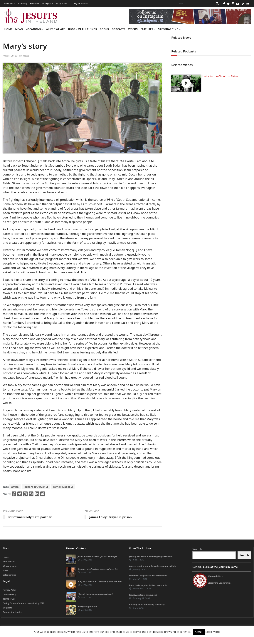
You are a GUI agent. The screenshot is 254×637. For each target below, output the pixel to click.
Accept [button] (199, 631)
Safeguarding (169, 29)
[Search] (195, 3)
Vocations (34, 29)
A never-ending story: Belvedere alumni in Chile (152, 566)
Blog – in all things (82, 29)
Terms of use (9, 598)
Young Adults (61, 3)
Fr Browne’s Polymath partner (30, 517)
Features (148, 29)
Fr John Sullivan (81, 3)
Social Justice (47, 3)
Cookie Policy (9, 594)
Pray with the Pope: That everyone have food (100, 581)
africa (15, 487)
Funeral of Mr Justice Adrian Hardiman (148, 575)
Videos (132, 29)
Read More (212, 631)
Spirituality (22, 3)
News (19, 29)
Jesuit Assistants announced (143, 594)
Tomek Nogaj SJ (63, 487)
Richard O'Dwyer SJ (35, 487)
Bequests (7, 607)
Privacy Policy (9, 589)
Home (8, 29)
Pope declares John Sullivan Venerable (148, 585)
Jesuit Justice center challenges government (151, 556)
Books (104, 29)
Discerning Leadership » (220, 582)
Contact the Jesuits (12, 612)
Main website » (215, 576)
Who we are (9, 561)
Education (34, 3)
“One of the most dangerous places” (95, 594)
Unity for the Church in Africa (220, 76)
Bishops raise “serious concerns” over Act (98, 568)
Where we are (55, 29)
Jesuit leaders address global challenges (97, 556)
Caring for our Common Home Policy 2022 (23, 603)
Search (197, 549)
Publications (9, 3)
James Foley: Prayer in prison (110, 517)
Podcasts (118, 29)
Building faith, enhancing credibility (147, 604)
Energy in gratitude (87, 606)
